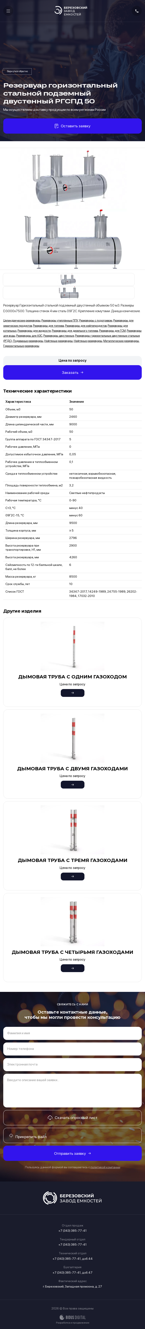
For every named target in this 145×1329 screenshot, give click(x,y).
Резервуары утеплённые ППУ (59, 320)
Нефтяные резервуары (58, 341)
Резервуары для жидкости (34, 330)
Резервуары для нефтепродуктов (86, 325)
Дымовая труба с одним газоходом (72, 677)
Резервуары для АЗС (29, 335)
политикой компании (105, 1167)
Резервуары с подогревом (95, 320)
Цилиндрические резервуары (21, 320)
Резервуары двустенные (58, 335)
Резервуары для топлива (48, 325)
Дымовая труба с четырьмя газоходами (72, 952)
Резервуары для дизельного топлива (75, 330)
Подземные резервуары (28, 341)
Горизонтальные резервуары (21, 346)
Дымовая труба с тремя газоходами (72, 860)
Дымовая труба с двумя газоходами (72, 769)
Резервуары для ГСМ (112, 330)
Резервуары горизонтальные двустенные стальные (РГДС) (17, 71)
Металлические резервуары (121, 341)
